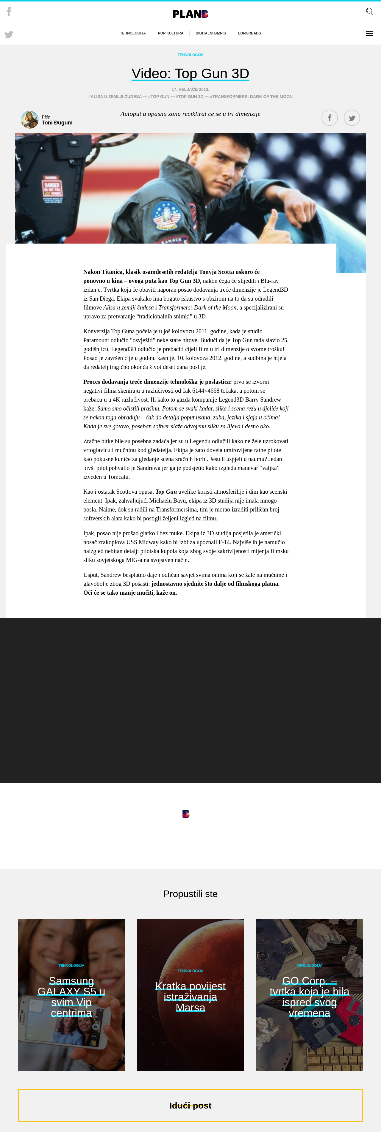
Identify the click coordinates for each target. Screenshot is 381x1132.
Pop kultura (171, 33)
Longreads (249, 33)
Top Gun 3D (191, 94)
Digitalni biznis (211, 33)
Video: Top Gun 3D (190, 71)
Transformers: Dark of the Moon (252, 94)
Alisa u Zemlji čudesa (116, 94)
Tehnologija (133, 33)
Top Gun (160, 94)
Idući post (190, 1104)
